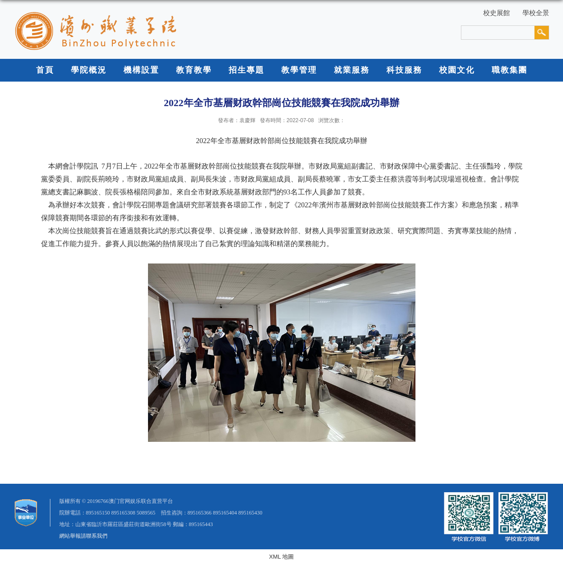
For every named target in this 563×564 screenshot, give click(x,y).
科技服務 (404, 70)
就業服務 (352, 70)
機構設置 (141, 70)
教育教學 (194, 70)
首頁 (45, 70)
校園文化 (457, 70)
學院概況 (89, 70)
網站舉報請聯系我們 (83, 536)
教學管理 (299, 70)
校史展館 (496, 12)
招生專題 (246, 70)
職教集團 (509, 70)
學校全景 (535, 12)
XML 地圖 (281, 556)
